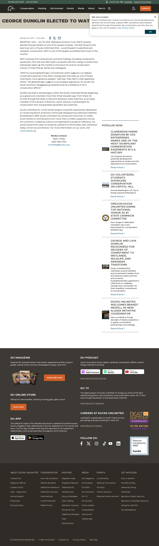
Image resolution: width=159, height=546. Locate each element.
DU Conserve (88, 492)
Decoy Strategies (70, 496)
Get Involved (56, 8)
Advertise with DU (129, 505)
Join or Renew (127, 478)
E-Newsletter (88, 510)
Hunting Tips (68, 492)
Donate (145, 8)
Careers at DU (16, 487)
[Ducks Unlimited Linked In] (118, 444)
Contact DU (15, 478)
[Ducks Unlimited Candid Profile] (139, 446)
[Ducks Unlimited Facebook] (81, 444)
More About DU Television (92, 403)
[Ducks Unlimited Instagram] (97, 444)
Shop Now (18, 407)
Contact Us (64, 540)
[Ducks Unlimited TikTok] (104, 444)
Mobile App (87, 519)
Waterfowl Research (50, 487)
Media (81, 8)
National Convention (106, 483)
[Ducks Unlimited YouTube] (110, 444)
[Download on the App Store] (17, 437)
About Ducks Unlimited (24, 472)
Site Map (94, 540)
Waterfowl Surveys (49, 492)
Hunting (42, 8)
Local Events (103, 478)
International (47, 496)
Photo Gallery (88, 505)
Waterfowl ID (68, 487)
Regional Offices (18, 483)
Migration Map (16, 2)
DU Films (86, 487)
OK (150, 32)
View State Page (142, 2)
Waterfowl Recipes (70, 514)
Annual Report (17, 496)
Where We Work (48, 483)
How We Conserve (49, 478)
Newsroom (87, 514)
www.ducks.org (28, 131)
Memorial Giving (128, 487)
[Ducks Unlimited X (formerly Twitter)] (89, 444)
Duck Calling (67, 501)
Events (70, 8)
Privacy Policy (16, 505)
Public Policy (46, 505)
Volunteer (32, 2)
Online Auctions (104, 492)
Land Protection (48, 501)
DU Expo (101, 487)
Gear (64, 519)
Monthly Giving (128, 483)
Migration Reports (70, 483)
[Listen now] (90, 371)
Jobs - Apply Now (18, 492)
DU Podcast (87, 483)
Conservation (27, 8)
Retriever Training (70, 505)
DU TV (85, 496)
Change (128, 2)
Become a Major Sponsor (132, 496)
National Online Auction (108, 496)
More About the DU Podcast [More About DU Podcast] (93, 378)
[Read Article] (120, 149)
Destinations (68, 523)
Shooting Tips (68, 510)
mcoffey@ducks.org (59, 145)
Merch (102, 8)
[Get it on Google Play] (35, 437)
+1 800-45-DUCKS (47, 540)
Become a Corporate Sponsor (135, 501)
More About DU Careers (91, 426)
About (91, 8)
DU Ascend (87, 501)
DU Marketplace (128, 510)
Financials (15, 501)
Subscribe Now (54, 378)
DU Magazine (88, 478)
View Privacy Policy (126, 28)
